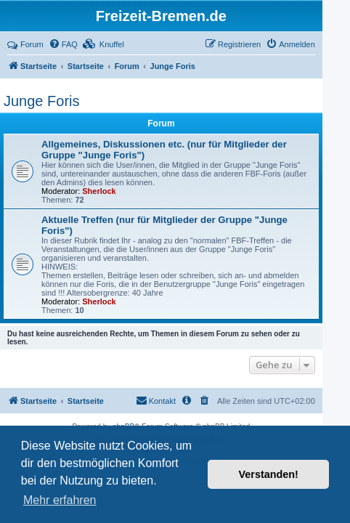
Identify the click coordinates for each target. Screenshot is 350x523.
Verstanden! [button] (268, 474)
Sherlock (98, 191)
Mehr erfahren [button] (60, 500)
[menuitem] (63, 44)
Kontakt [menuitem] (156, 400)
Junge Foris (42, 101)
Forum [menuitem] (25, 44)
